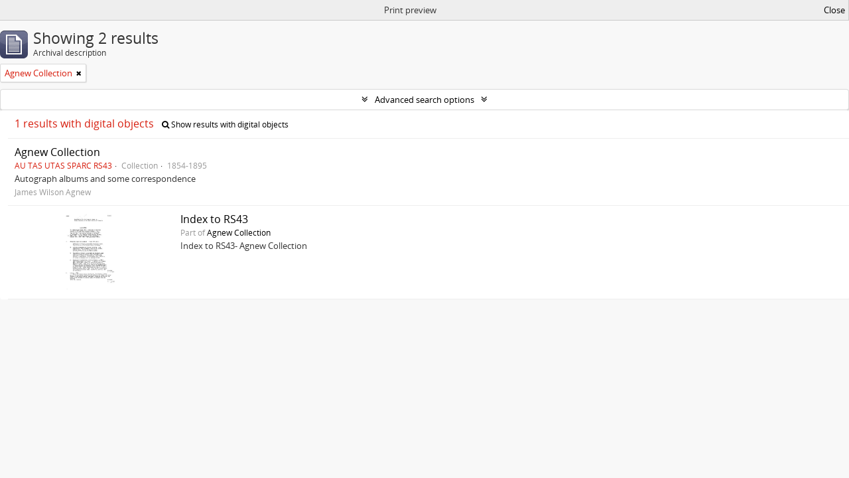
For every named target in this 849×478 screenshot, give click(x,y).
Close (834, 10)
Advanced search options (424, 100)
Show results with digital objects (225, 124)
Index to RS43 (214, 219)
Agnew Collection (57, 152)
